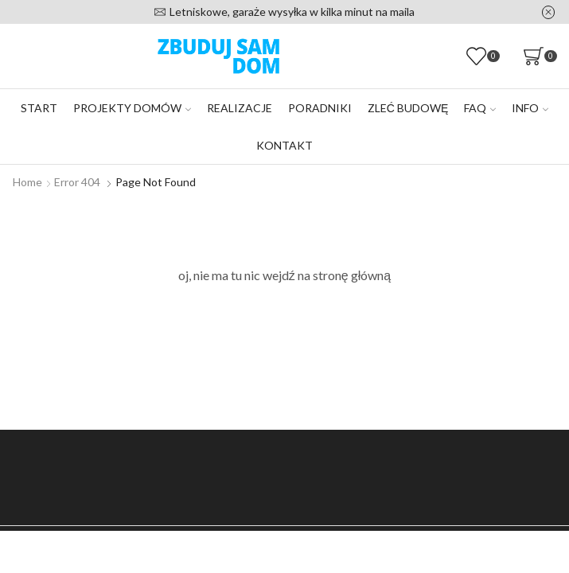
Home (27, 182)
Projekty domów (132, 108)
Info (530, 108)
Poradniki (320, 108)
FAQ (480, 108)
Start (39, 108)
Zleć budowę (408, 108)
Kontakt (284, 145)
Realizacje (239, 108)
